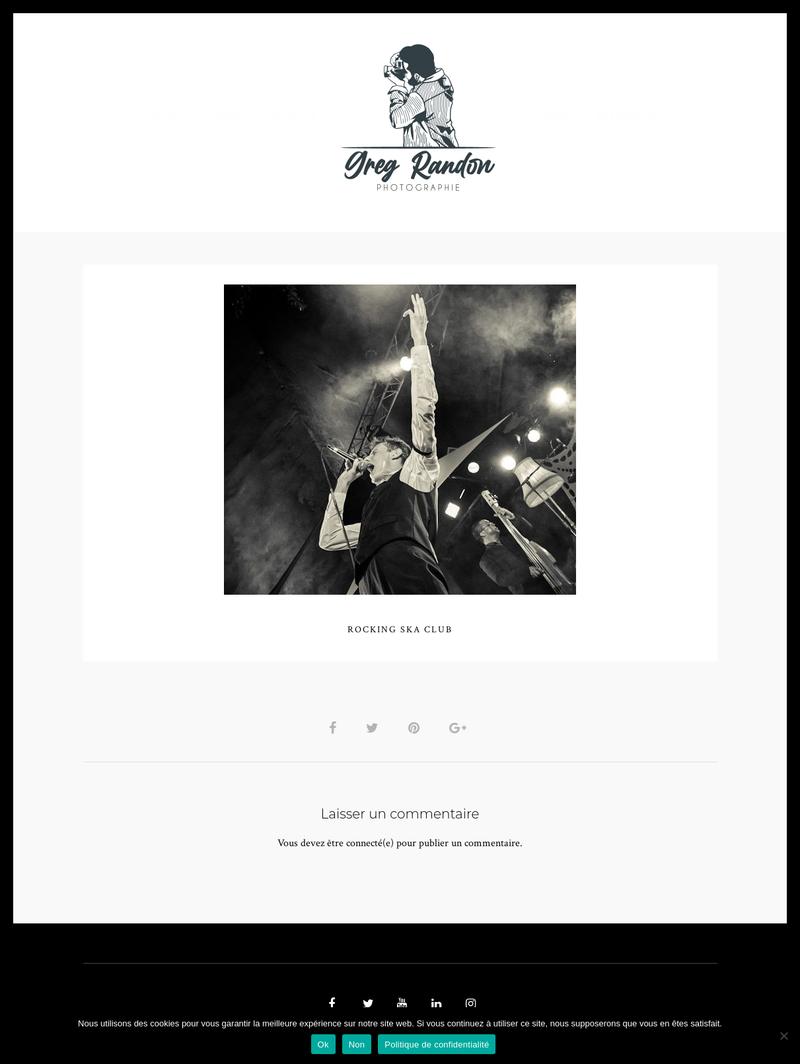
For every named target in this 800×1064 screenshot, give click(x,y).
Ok (323, 1044)
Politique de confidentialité (436, 1044)
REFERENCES (629, 117)
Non (357, 1044)
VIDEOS (232, 117)
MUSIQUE (295, 117)
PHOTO (167, 117)
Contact (552, 117)
